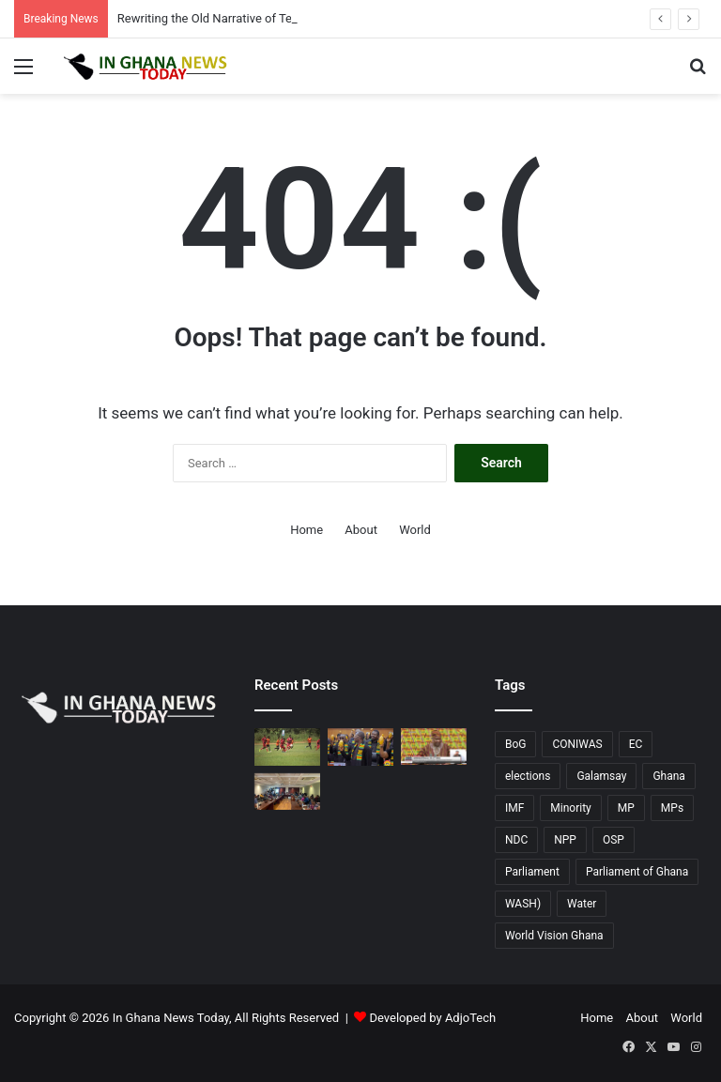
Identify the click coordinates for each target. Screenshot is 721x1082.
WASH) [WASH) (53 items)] (523, 903)
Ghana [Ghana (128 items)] (668, 776)
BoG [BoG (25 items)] (516, 744)
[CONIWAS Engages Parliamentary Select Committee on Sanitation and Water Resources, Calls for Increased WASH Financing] (287, 791)
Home (306, 530)
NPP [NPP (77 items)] (565, 839)
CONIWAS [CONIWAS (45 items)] (577, 744)
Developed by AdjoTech (433, 1018)
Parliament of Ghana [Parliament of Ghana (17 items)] (637, 871)
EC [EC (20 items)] (636, 744)
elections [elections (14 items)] (527, 776)
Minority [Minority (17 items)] (570, 808)
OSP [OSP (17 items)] (613, 839)
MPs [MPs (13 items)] (672, 808)
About (361, 530)
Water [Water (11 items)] (581, 903)
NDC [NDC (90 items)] (516, 839)
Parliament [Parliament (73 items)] (532, 871)
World (415, 530)
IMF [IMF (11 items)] (514, 808)
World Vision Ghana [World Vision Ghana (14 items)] (554, 935)
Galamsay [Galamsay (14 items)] (601, 776)
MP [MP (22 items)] (626, 808)
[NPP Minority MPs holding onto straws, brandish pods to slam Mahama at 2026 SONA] (360, 746)
